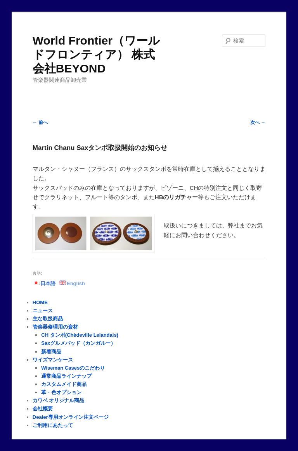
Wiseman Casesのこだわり (73, 368)
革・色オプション (61, 392)
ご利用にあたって (53, 425)
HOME (40, 302)
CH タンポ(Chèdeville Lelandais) (79, 335)
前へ (40, 122)
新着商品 (51, 352)
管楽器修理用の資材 (55, 327)
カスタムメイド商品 (64, 384)
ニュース (43, 310)
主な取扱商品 (48, 319)
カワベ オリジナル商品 (59, 400)
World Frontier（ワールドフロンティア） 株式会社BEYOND (96, 54)
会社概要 (43, 408)
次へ (257, 122)
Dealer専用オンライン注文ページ (71, 417)
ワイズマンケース (53, 360)
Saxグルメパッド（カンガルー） (78, 343)
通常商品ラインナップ (66, 376)
